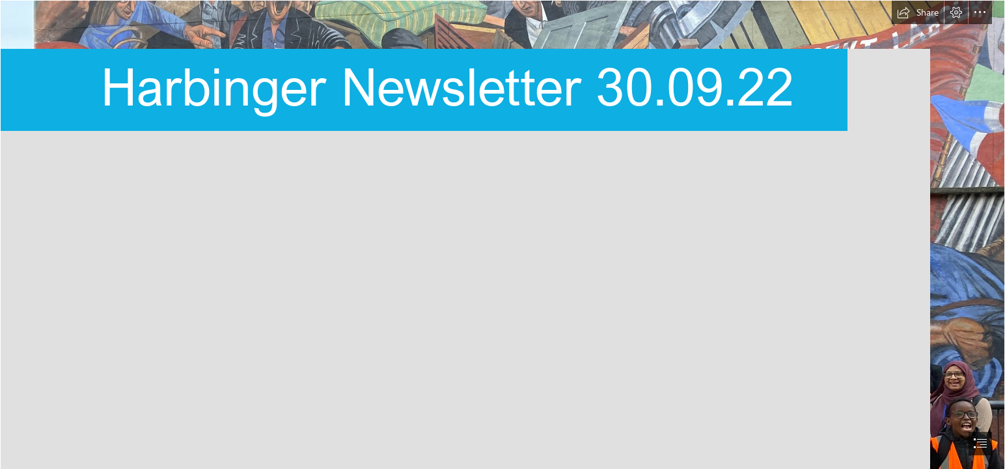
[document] (502, 234)
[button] (918, 12)
